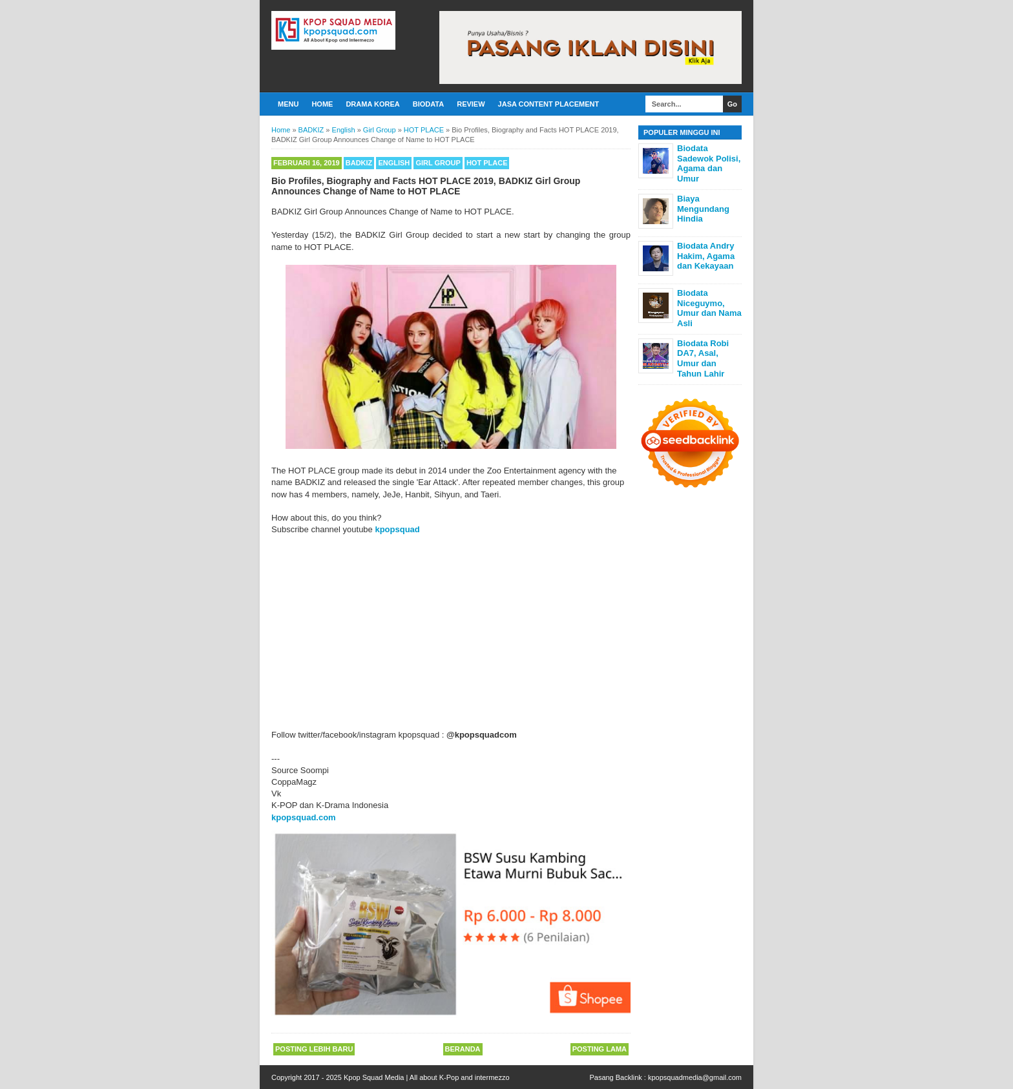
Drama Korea (372, 104)
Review (471, 104)
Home (322, 104)
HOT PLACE (487, 163)
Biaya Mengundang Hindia (703, 208)
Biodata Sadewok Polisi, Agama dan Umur (708, 163)
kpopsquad (397, 529)
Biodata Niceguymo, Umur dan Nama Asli (709, 308)
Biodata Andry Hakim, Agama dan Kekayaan (706, 256)
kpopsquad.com (303, 817)
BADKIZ (359, 163)
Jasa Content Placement (549, 104)
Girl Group (437, 163)
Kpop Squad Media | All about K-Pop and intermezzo (427, 1077)
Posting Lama (599, 1049)
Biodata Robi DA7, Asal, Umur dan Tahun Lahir (703, 358)
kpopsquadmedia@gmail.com (695, 1077)
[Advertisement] (451, 632)
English (394, 163)
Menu (288, 104)
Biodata (428, 104)
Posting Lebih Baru (314, 1049)
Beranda (463, 1049)
